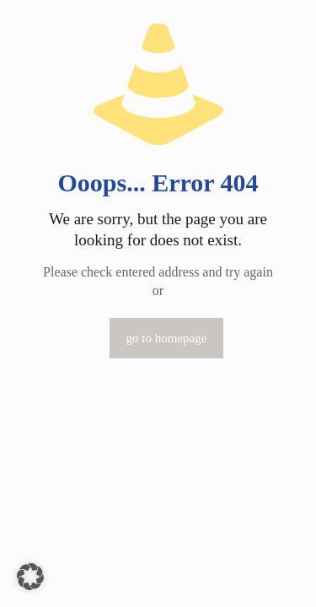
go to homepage (166, 338)
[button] (30, 576)
